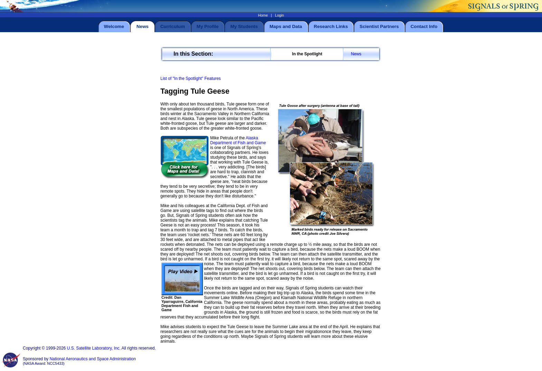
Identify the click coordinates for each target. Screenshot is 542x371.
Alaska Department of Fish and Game (238, 140)
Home (263, 15)
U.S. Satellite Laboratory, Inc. (94, 348)
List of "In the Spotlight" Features (190, 78)
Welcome (114, 26)
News (356, 54)
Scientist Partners (379, 26)
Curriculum (172, 26)
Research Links (331, 26)
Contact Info (424, 26)
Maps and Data (286, 26)
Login (279, 15)
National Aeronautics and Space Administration (92, 358)
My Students (244, 26)
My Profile (208, 26)
